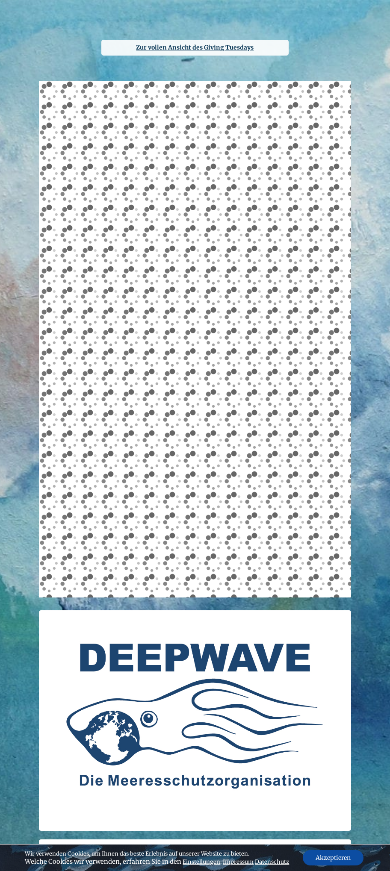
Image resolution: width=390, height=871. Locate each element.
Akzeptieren (333, 858)
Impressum (238, 861)
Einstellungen (201, 861)
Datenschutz (272, 861)
